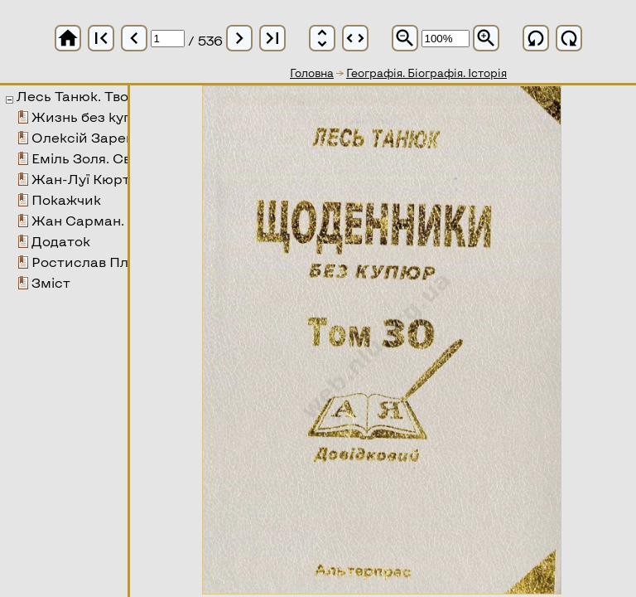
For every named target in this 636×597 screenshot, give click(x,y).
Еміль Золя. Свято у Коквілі (122, 158)
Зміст (50, 282)
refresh (535, 38)
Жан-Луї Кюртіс (86, 179)
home (68, 38)
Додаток (60, 241)
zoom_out (405, 38)
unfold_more (322, 38)
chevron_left (134, 38)
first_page (101, 38)
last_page (272, 38)
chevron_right (239, 38)
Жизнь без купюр (91, 116)
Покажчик (66, 199)
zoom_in (486, 38)
